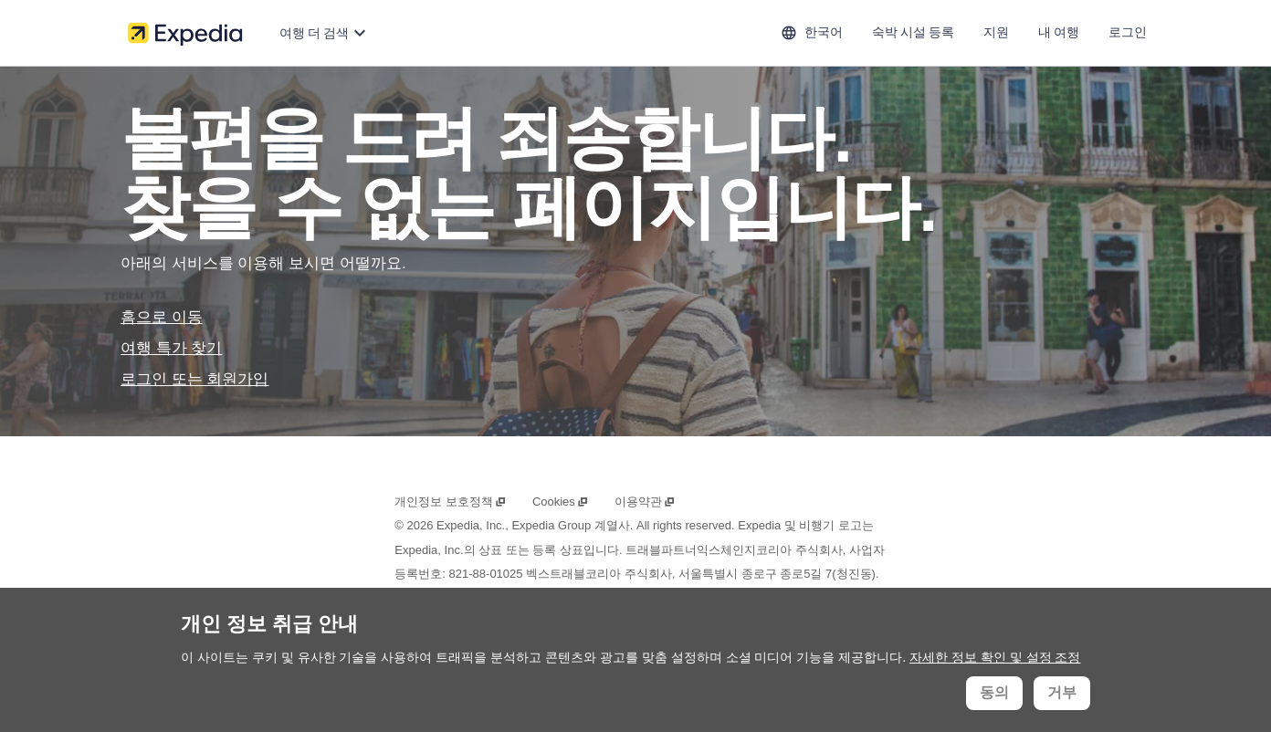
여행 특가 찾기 (171, 348)
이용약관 (645, 501)
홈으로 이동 (162, 317)
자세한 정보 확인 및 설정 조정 (994, 657)
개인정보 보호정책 (450, 501)
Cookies (560, 501)
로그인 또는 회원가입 (194, 379)
